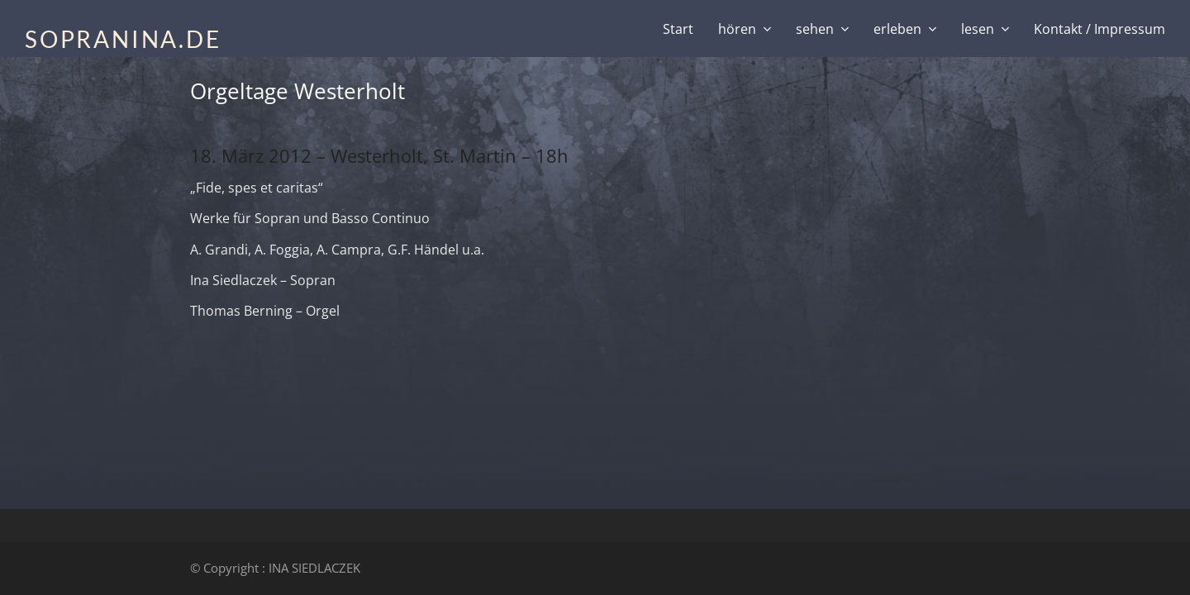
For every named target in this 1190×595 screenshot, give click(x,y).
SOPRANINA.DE (123, 39)
